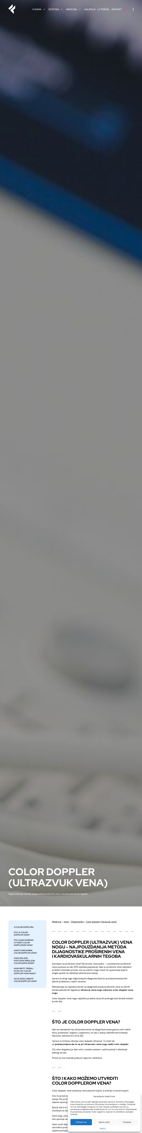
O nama (39, 9)
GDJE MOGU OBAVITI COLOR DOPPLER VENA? (25, 979)
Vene (66, 921)
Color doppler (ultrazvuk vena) (101, 921)
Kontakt (117, 9)
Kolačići (103, 1128)
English (126, 9)
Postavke (127, 1122)
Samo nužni (104, 1122)
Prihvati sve (81, 1122)
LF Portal (103, 9)
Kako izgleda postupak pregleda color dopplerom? (24, 960)
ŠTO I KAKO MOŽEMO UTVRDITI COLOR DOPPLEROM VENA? (24, 942)
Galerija (89, 9)
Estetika (56, 9)
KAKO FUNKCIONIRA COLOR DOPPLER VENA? (25, 951)
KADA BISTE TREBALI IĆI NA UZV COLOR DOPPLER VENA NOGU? (25, 971)
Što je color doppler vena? (22, 933)
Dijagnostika (77, 921)
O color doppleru (24, 927)
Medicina (74, 9)
